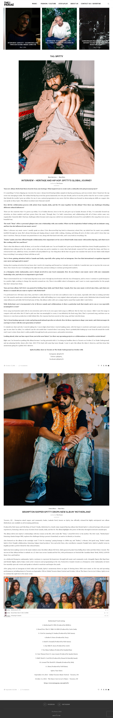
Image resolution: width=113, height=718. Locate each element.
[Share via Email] (108, 365)
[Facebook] (49, 704)
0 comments (23, 365)
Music (34, 4)
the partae (59, 183)
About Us (74, 4)
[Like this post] (98, 365)
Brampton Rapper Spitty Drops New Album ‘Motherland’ (56, 512)
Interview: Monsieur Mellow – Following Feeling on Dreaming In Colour (92, 43)
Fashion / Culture (48, 4)
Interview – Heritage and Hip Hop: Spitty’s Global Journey (56, 180)
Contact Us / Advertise (91, 4)
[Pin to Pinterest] (106, 365)
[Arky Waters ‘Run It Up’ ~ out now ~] (21, 29)
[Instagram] (64, 704)
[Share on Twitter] (103, 365)
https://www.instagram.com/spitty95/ (56, 683)
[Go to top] (56, 715)
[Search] (108, 3)
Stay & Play (63, 4)
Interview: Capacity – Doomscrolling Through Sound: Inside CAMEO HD (56, 44)
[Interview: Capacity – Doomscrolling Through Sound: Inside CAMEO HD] (56, 29)
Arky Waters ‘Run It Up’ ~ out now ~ (21, 44)
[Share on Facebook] (101, 365)
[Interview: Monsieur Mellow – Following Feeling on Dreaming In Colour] (91, 29)
